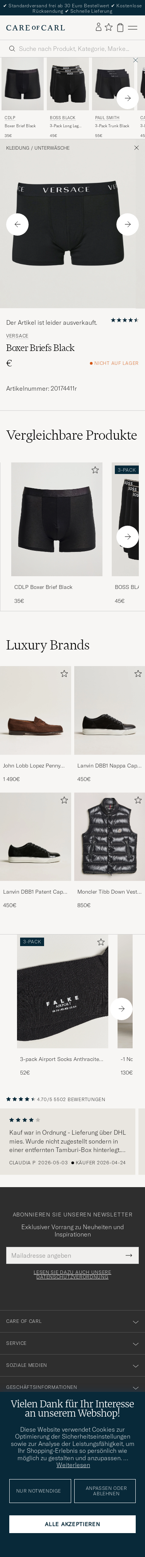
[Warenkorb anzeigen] (120, 27)
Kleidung (17, 148)
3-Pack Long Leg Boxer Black (64, 126)
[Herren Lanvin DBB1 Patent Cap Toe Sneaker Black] (35, 837)
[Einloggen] (98, 27)
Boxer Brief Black (20, 125)
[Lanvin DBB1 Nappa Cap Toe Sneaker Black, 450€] (109, 724)
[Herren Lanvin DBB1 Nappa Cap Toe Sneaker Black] (109, 710)
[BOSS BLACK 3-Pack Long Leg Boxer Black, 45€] (67, 97)
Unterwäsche (52, 148)
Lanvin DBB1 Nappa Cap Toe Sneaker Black (107, 766)
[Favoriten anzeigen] (108, 27)
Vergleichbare (71, 435)
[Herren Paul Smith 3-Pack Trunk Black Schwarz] (113, 83)
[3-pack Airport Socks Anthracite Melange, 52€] (62, 1006)
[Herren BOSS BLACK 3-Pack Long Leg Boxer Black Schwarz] (68, 83)
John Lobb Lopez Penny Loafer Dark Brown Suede (34, 766)
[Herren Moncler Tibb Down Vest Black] (109, 837)
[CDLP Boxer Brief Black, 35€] (22, 97)
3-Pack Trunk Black (112, 125)
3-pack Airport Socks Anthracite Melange (59, 1059)
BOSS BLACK (63, 117)
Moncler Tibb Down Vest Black (107, 892)
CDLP (10, 117)
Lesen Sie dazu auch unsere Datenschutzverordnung (72, 1274)
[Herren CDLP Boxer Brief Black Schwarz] (23, 83)
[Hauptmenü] (133, 28)
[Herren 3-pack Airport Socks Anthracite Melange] (62, 991)
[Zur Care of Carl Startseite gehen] (35, 28)
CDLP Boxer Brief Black (43, 587)
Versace (17, 336)
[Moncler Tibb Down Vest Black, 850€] (109, 851)
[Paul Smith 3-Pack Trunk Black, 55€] (113, 97)
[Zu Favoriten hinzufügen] (93, 471)
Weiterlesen (73, 1464)
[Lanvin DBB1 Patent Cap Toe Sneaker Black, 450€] (35, 851)
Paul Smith (107, 117)
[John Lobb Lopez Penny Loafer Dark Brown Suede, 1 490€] (35, 724)
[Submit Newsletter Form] (128, 1255)
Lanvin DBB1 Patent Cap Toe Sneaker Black (33, 892)
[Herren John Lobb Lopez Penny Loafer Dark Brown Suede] (35, 710)
